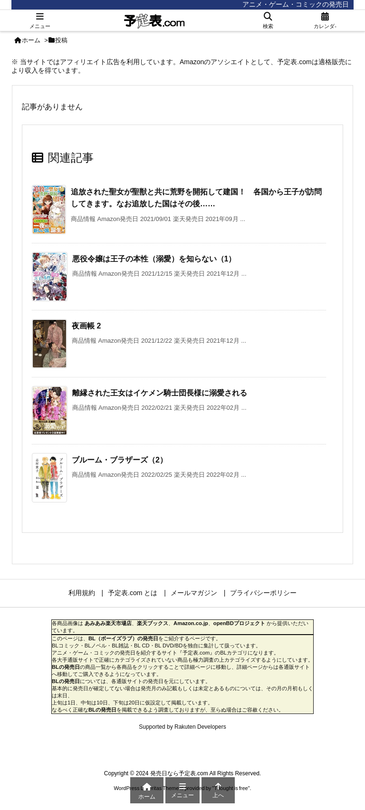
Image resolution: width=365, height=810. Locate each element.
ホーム (31, 40)
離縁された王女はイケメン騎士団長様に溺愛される (159, 393)
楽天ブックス (152, 623)
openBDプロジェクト (239, 623)
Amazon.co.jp (190, 623)
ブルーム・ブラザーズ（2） (119, 460)
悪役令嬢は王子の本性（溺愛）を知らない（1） (154, 259)
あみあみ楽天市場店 (108, 623)
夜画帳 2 (86, 326)
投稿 (61, 40)
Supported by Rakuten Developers (182, 726)
